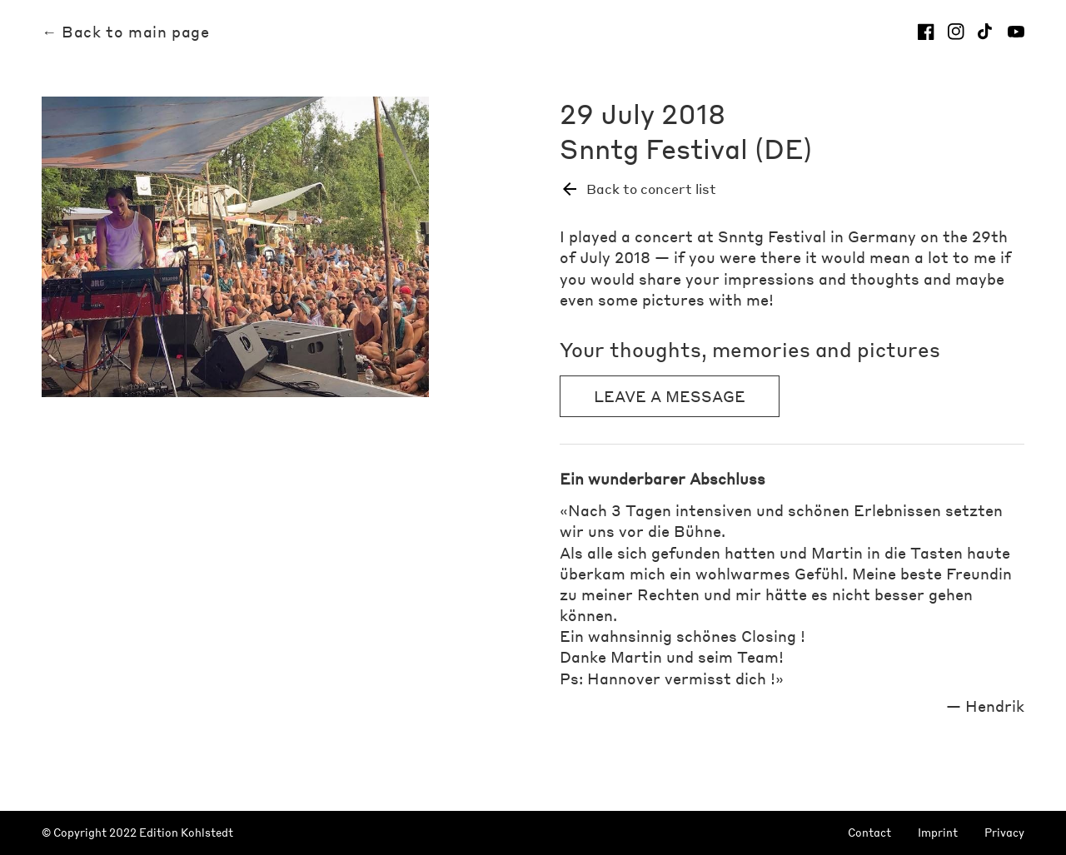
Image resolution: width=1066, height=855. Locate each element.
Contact (869, 833)
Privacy (1004, 833)
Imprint (938, 833)
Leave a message (669, 395)
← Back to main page (125, 31)
